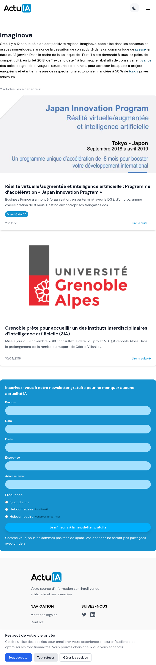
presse (140, 49)
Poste (9, 439)
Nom (8, 421)
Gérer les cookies (75, 657)
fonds (133, 71)
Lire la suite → (141, 223)
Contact (37, 622)
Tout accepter (18, 657)
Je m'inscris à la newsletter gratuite (78, 527)
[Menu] (148, 8)
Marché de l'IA (16, 214)
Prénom (10, 402)
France (145, 60)
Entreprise (12, 457)
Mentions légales (44, 615)
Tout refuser (45, 657)
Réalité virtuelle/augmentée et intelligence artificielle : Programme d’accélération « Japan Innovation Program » (77, 189)
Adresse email (15, 476)
